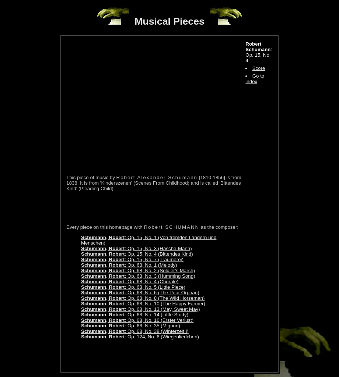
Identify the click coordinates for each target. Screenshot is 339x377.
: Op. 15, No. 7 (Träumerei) (132, 259)
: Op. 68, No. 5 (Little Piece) (133, 287)
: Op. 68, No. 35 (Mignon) (130, 325)
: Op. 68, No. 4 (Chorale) (129, 281)
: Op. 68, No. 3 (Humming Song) (138, 276)
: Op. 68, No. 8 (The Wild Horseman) (143, 298)
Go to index (254, 78)
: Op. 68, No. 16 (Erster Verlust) (137, 320)
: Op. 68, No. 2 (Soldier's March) (138, 270)
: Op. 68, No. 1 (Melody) (129, 265)
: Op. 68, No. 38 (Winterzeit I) (135, 331)
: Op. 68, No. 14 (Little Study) (134, 314)
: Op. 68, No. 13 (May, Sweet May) (140, 309)
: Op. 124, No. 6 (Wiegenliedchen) (140, 336)
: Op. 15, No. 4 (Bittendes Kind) (137, 254)
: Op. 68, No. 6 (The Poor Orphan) (140, 292)
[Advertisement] (152, 208)
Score (258, 68)
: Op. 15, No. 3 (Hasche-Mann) (136, 248)
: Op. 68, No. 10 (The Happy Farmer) (143, 303)
